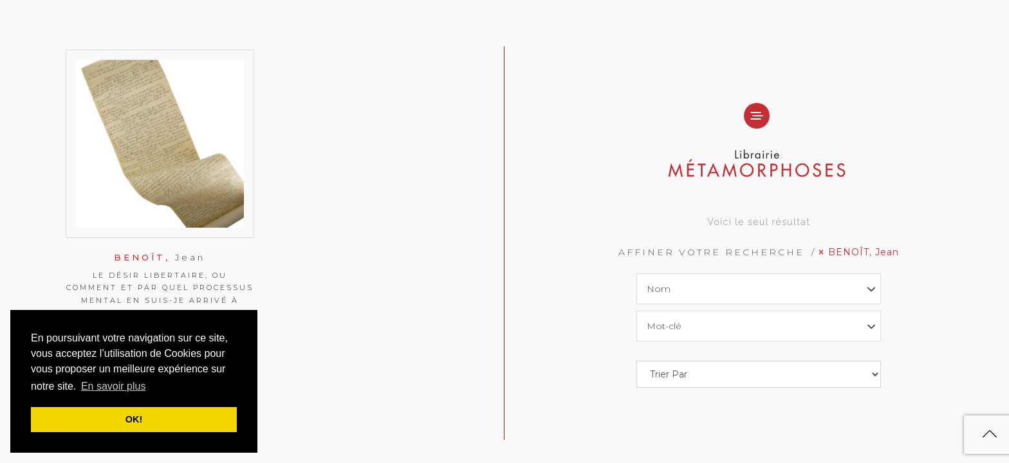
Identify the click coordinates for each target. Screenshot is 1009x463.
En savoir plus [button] (113, 386)
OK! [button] (133, 419)
